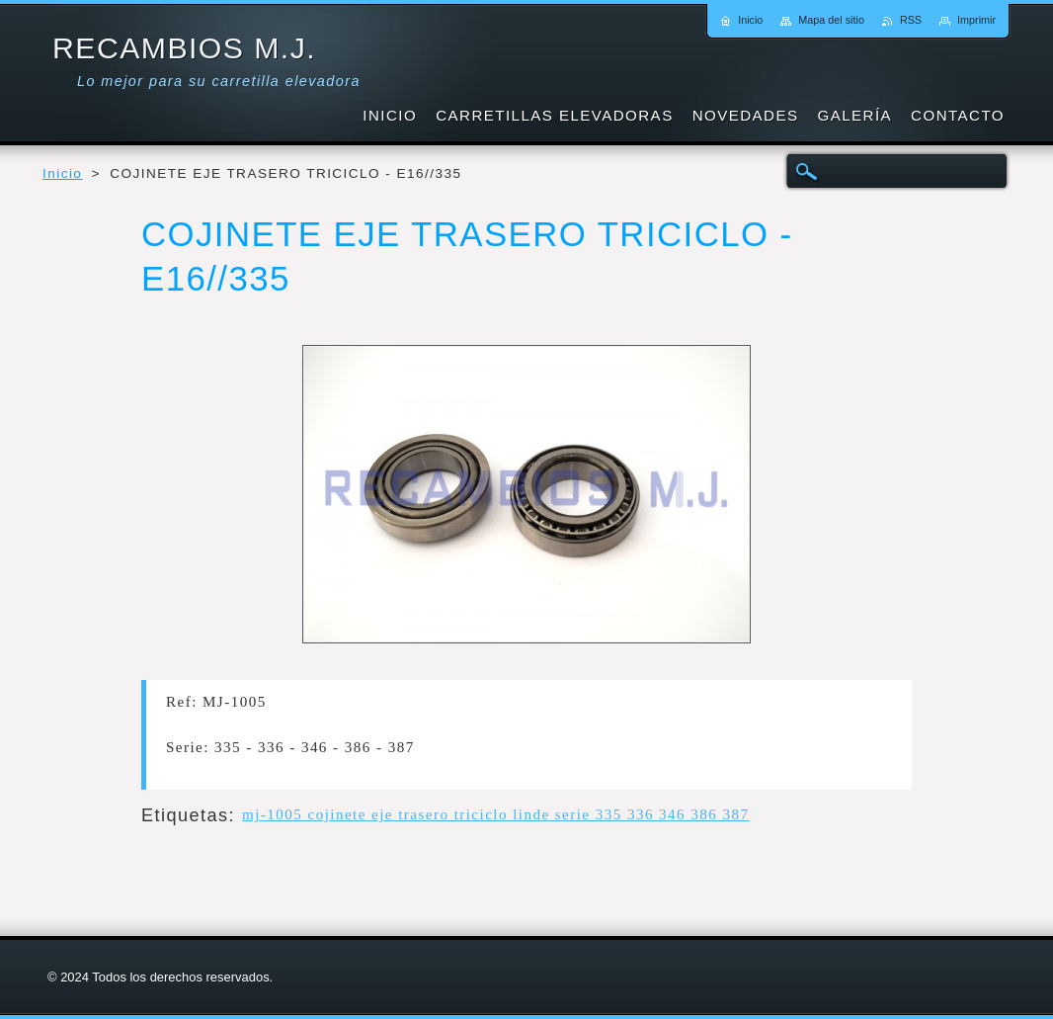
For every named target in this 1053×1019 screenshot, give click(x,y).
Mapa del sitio (831, 20)
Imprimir (976, 20)
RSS (911, 20)
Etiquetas (185, 815)
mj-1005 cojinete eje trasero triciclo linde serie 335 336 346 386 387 (496, 814)
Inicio (62, 173)
